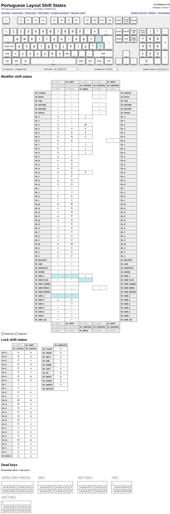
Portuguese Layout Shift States (33, 5)
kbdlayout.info (163, 4)
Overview (5, 13)
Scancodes (17, 13)
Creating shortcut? (60, 13)
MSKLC (152, 13)
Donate (165, 8)
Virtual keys (30, 13)
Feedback (157, 8)
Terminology (164, 13)
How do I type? (78, 13)
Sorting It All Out (139, 13)
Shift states (43, 13)
